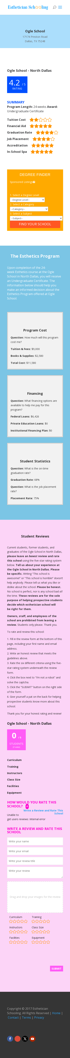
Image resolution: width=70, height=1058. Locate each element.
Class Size (38, 927)
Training (36, 917)
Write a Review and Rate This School (43, 812)
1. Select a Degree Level (24, 195)
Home (56, 1013)
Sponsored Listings (23, 182)
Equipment (38, 937)
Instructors (15, 927)
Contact (13, 1017)
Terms (26, 1017)
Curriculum (15, 917)
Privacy (39, 1017)
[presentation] (35, 956)
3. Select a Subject (21, 213)
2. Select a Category (22, 204)
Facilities (14, 937)
